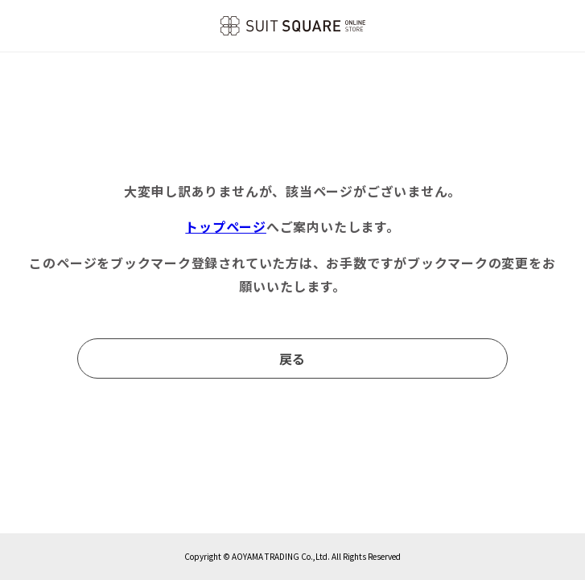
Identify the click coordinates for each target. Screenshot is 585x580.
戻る (293, 358)
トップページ (225, 226)
